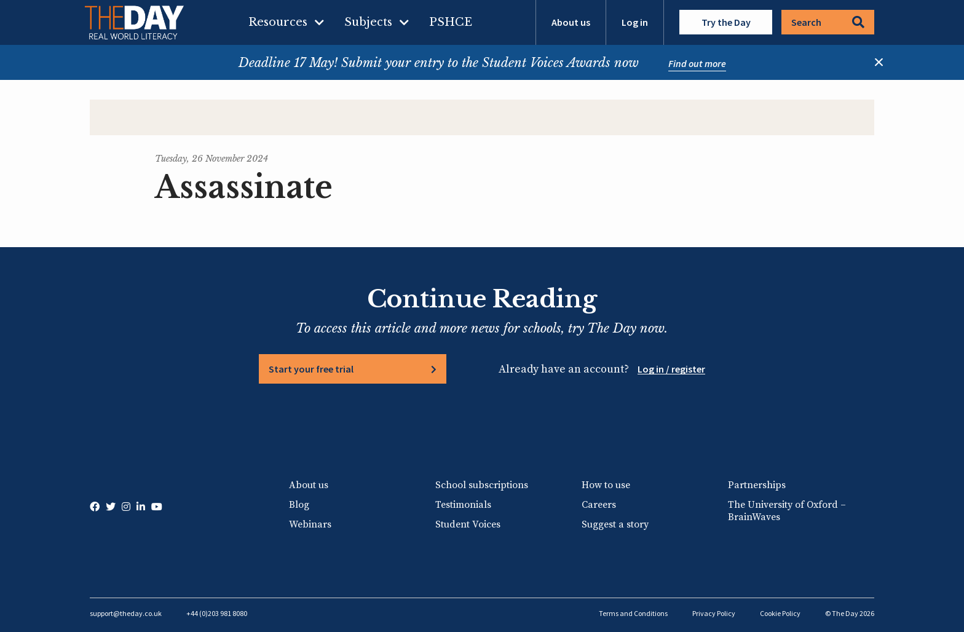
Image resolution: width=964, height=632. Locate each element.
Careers (599, 505)
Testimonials (463, 505)
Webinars (310, 524)
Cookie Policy (780, 613)
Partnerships (757, 485)
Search (827, 22)
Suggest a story (615, 524)
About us (570, 22)
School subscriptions (481, 485)
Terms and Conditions (633, 613)
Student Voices (467, 524)
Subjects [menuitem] (368, 22)
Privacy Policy (713, 613)
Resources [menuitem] (277, 22)
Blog (299, 505)
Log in (635, 22)
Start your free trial (311, 369)
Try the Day (726, 22)
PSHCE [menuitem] (450, 22)
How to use (606, 485)
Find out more (697, 63)
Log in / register (671, 369)
